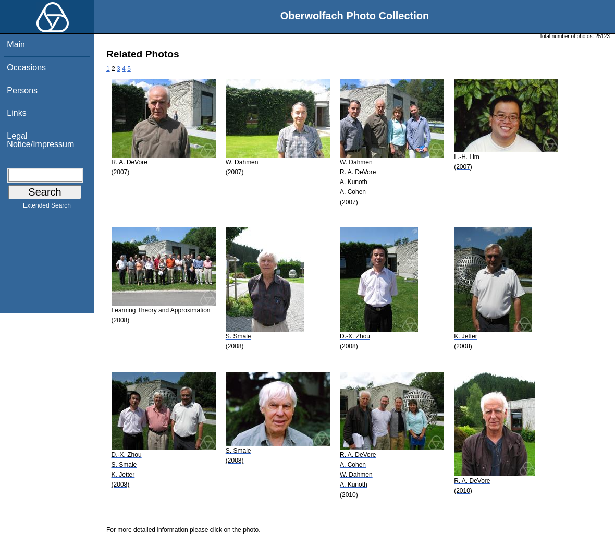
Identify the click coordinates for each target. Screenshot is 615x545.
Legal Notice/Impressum (40, 140)
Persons (22, 90)
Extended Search (47, 207)
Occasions (26, 67)
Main (16, 44)
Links (16, 112)
